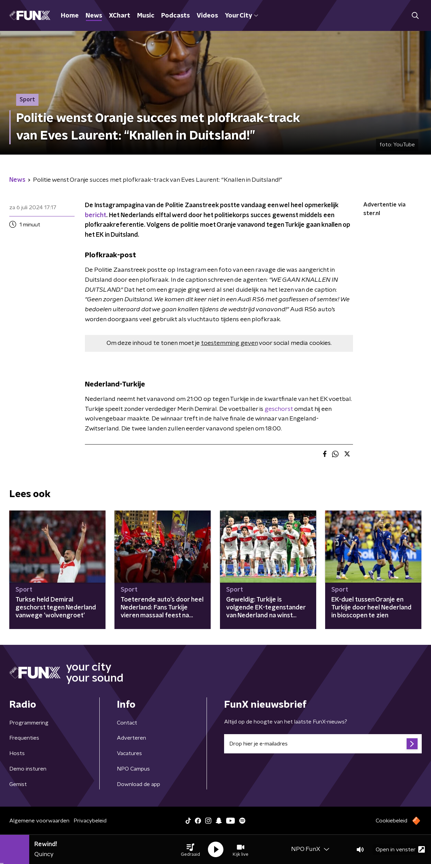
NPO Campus (133, 769)
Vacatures (129, 753)
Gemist (18, 784)
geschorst (279, 409)
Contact (127, 723)
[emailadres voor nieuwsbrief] (323, 743)
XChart (119, 16)
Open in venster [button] (400, 849)
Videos (207, 16)
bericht (95, 215)
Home (70, 16)
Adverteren (131, 738)
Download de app (138, 784)
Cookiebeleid (391, 820)
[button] (190, 850)
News (94, 16)
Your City (241, 16)
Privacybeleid (90, 820)
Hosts (17, 753)
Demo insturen (27, 769)
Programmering (28, 723)
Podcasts (175, 16)
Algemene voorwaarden (39, 820)
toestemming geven (229, 343)
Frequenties (24, 738)
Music (145, 16)
